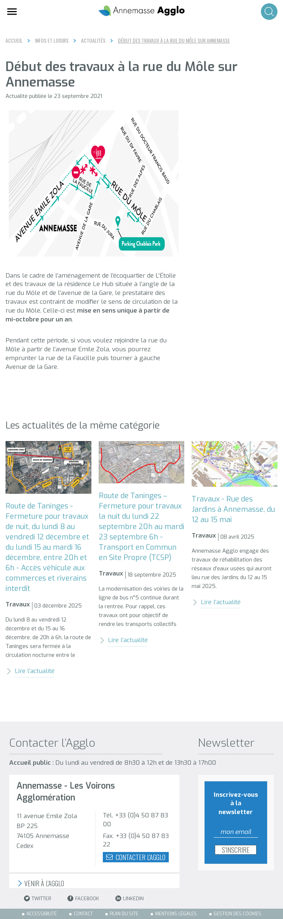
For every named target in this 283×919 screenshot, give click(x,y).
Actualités (93, 40)
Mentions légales (176, 914)
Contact (83, 914)
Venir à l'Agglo (40, 883)
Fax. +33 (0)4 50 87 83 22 (136, 840)
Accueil (14, 40)
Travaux (18, 604)
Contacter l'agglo (135, 857)
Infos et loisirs (52, 40)
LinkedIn (129, 898)
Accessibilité (42, 914)
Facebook (83, 898)
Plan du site (124, 914)
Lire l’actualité (30, 671)
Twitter (37, 898)
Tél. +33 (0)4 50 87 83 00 (135, 819)
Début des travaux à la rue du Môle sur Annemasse (174, 40)
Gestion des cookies (237, 914)
